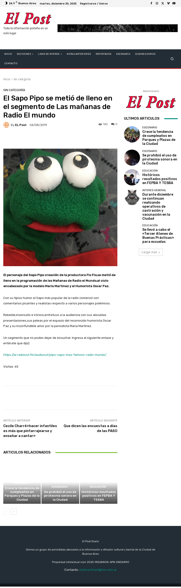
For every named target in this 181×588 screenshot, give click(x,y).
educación (98, 491)
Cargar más (150, 231)
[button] (172, 58)
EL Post (21, 124)
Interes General (154, 186)
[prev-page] (6, 513)
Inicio (6, 79)
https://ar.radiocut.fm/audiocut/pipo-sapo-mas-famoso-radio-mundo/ (55, 355)
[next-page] (14, 513)
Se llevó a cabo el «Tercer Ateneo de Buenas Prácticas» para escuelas (159, 215)
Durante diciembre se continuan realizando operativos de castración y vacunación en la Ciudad (159, 195)
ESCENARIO (21, 491)
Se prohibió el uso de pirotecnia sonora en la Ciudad (60, 498)
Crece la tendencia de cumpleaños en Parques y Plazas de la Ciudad (22, 498)
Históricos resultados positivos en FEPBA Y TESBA (98, 498)
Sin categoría (22, 79)
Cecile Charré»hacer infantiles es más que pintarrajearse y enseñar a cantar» (30, 431)
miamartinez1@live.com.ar (98, 571)
